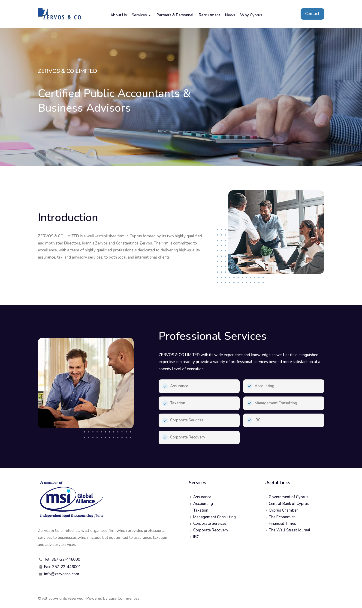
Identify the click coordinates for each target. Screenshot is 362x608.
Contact (312, 13)
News (230, 16)
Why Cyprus (251, 16)
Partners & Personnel (175, 16)
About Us (118, 16)
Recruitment (209, 16)
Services (139, 16)
